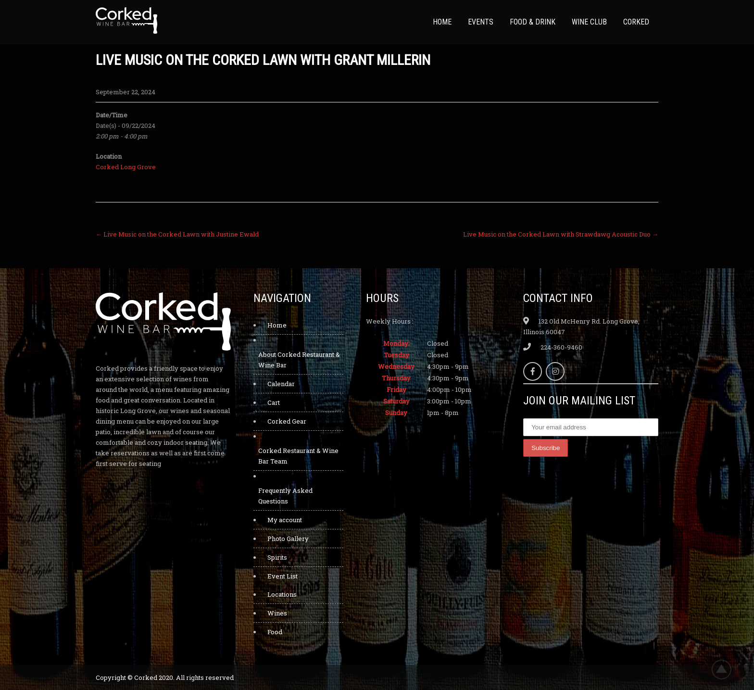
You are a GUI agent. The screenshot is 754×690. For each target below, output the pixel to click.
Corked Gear (286, 421)
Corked (636, 21)
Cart (273, 402)
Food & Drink (532, 21)
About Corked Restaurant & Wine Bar (299, 359)
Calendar (281, 383)
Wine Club (589, 21)
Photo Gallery (288, 538)
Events (480, 21)
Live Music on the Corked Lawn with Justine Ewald (177, 234)
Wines (277, 613)
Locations (282, 594)
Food (274, 631)
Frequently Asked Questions (285, 495)
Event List (282, 576)
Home (442, 21)
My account (284, 519)
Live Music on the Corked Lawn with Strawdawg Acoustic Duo (560, 234)
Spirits (277, 557)
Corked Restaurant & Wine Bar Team (298, 455)
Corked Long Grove (126, 167)
